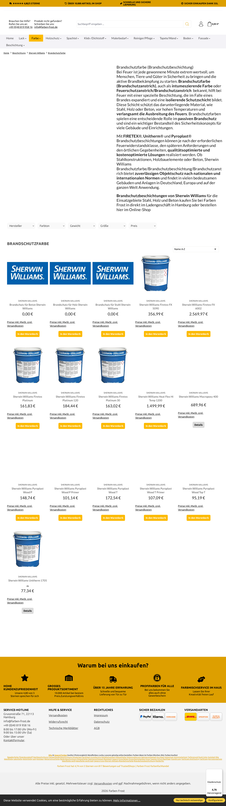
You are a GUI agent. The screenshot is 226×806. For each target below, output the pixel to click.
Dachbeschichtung (40, 769)
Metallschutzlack (108, 769)
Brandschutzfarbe (126, 772)
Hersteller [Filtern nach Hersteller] (21, 264)
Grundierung (95, 769)
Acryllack (160, 769)
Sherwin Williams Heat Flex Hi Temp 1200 (156, 437)
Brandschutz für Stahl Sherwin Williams (113, 344)
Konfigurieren (216, 800)
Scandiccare (176, 771)
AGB (97, 739)
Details (198, 465)
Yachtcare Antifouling (190, 771)
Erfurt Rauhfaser (164, 771)
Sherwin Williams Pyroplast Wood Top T (198, 529)
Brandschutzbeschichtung (144, 772)
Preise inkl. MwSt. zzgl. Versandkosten (19, 362)
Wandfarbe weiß (68, 772)
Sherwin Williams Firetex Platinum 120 (70, 437)
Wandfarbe (8, 771)
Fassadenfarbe (13, 769)
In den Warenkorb (27, 372)
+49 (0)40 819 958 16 (20, 65)
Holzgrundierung (134, 769)
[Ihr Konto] (200, 62)
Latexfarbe (17, 771)
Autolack (211, 769)
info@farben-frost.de (46, 65)
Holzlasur (40, 771)
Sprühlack (86, 769)
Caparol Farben (60, 767)
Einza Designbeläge (137, 771)
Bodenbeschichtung (68, 771)
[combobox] (129, 62)
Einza (147, 771)
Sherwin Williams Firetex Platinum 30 (113, 437)
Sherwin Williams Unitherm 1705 (27, 622)
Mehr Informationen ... (127, 800)
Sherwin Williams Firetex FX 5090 (156, 344)
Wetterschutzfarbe (52, 771)
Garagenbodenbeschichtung (60, 769)
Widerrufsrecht (58, 733)
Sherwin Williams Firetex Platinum (28, 437)
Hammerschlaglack (148, 769)
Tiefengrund (193, 769)
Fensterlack (77, 769)
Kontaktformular (14, 751)
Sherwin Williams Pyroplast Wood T (113, 529)
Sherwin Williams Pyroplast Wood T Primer (156, 529)
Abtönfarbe (27, 771)
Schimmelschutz (180, 769)
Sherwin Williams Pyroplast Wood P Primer (70, 529)
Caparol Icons (99, 772)
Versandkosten (58, 726)
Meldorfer (160, 772)
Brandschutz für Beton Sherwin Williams (27, 344)
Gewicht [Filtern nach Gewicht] (82, 264)
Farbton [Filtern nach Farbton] (52, 264)
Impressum (101, 726)
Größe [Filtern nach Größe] (112, 264)
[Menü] (220, 771)
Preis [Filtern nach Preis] (143, 264)
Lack (34, 771)
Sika (50, 767)
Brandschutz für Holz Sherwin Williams (70, 344)
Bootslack (108, 771)
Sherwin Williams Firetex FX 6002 (199, 344)
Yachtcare (204, 771)
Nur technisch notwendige (189, 800)
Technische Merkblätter (63, 739)
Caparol (115, 771)
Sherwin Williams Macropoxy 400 (198, 437)
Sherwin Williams (112, 772)
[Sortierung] (196, 287)
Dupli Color (203, 769)
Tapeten (153, 771)
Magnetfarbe (120, 769)
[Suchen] (186, 62)
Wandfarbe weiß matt (84, 772)
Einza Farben (123, 771)
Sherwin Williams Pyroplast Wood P (27, 529)
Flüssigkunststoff (26, 769)
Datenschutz (102, 733)
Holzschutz (169, 769)
